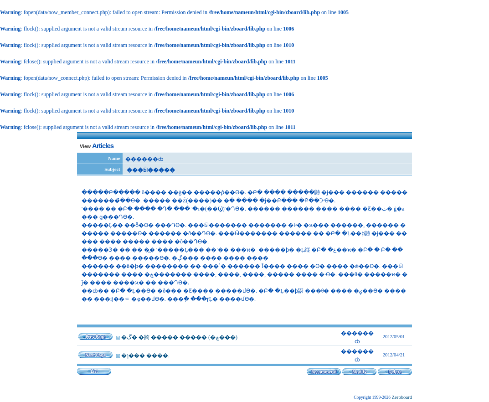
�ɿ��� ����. (145, 355)
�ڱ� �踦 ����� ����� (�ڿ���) (179, 337)
